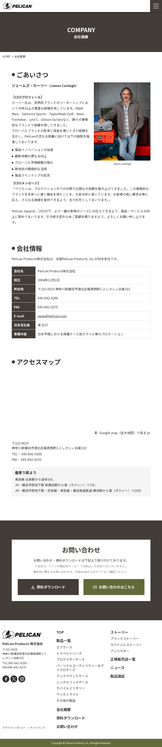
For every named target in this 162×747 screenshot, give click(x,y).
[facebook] (5, 678)
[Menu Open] (156, 6)
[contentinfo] (81, 683)
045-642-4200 (48, 298)
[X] (13, 678)
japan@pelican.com (52, 316)
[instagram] (21, 678)
